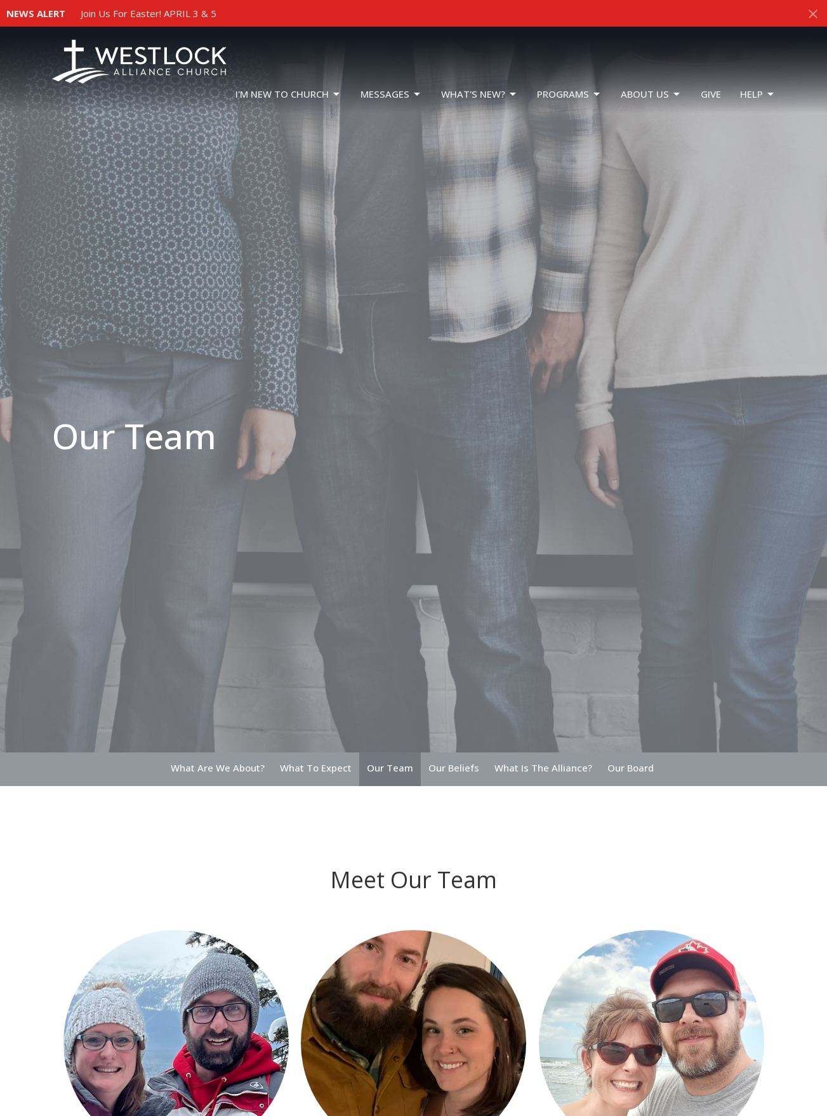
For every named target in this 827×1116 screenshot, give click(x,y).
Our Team (390, 767)
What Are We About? (218, 767)
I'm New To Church (288, 94)
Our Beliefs (453, 767)
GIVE (711, 94)
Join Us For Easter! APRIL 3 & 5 (148, 13)
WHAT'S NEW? (479, 94)
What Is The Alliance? (543, 767)
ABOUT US (651, 94)
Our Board (630, 767)
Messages (391, 94)
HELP (758, 94)
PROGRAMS (569, 94)
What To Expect (316, 767)
